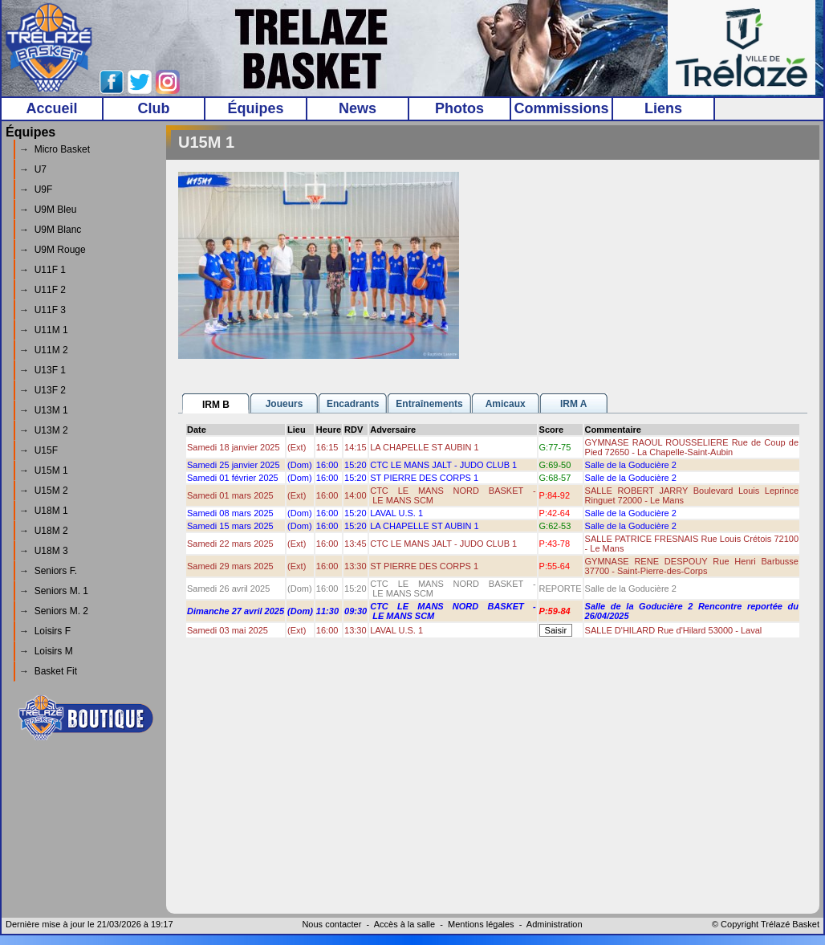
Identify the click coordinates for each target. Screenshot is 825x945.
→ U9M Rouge (52, 249)
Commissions (561, 108)
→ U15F (38, 450)
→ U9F (35, 189)
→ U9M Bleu (47, 209)
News (357, 108)
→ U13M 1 (43, 410)
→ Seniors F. (48, 570)
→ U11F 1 (42, 269)
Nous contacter (331, 924)
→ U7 (33, 169)
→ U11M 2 (43, 350)
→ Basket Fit (48, 671)
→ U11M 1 (43, 330)
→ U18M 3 (43, 550)
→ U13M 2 (43, 430)
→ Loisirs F (45, 631)
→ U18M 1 (43, 510)
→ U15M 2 (43, 490)
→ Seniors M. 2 (53, 611)
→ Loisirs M (46, 651)
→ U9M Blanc (50, 229)
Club (154, 108)
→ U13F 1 (42, 370)
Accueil (51, 108)
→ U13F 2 (42, 390)
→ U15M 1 (43, 470)
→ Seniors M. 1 (53, 591)
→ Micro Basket (54, 149)
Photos (459, 108)
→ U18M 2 (43, 530)
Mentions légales (481, 924)
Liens (663, 108)
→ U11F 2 (42, 289)
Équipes (255, 108)
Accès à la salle (404, 924)
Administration (554, 924)
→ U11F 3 (42, 310)
